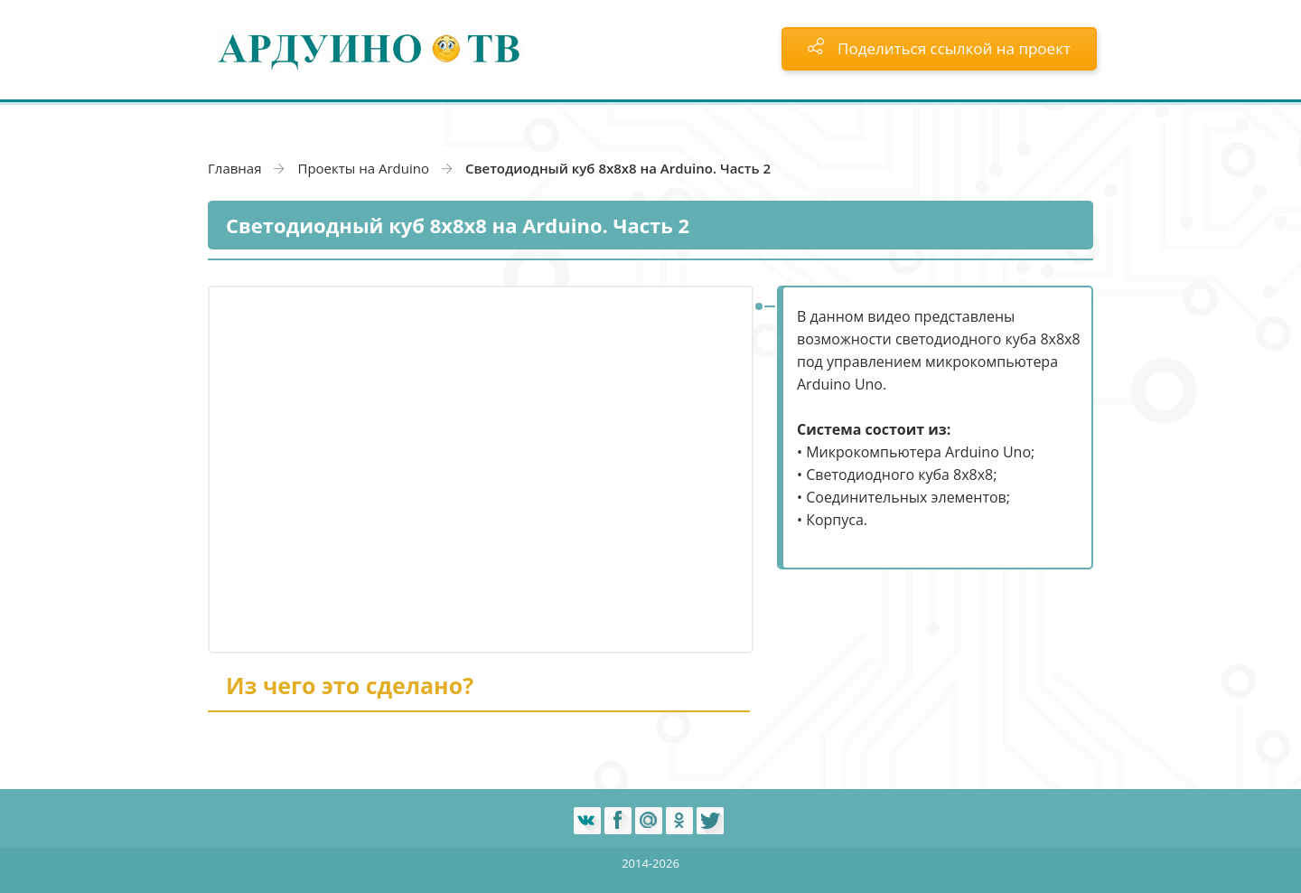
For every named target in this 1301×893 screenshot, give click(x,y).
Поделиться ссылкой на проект (939, 48)
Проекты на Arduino (363, 168)
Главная (234, 168)
